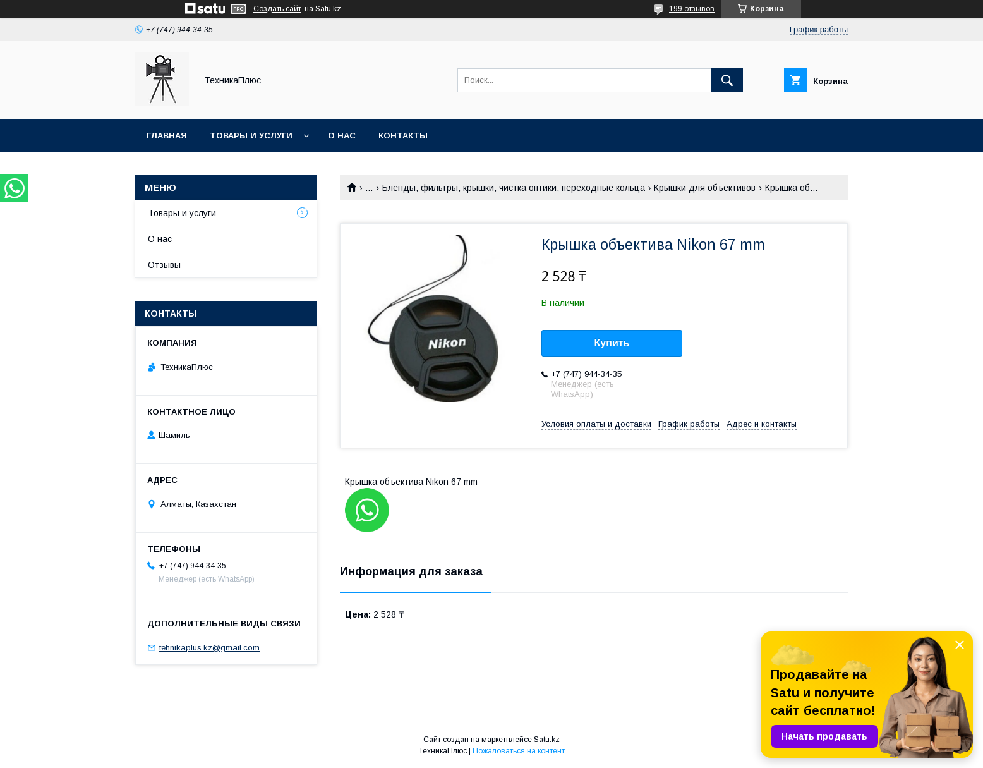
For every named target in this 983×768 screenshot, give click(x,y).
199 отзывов (692, 8)
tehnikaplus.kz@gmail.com (209, 647)
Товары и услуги (251, 135)
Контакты (403, 135)
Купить (612, 343)
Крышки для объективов (705, 188)
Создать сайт (277, 8)
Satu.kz (547, 739)
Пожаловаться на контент (519, 751)
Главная (167, 135)
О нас (342, 135)
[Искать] (727, 80)
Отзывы (164, 265)
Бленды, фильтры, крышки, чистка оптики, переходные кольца (513, 188)
